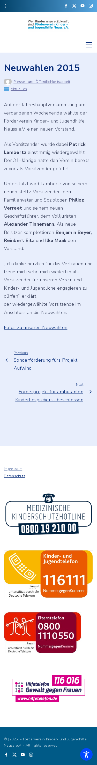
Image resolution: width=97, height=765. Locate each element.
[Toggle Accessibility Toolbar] (86, 754)
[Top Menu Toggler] (89, 45)
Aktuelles (19, 89)
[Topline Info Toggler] (5, 6)
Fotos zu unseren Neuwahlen (35, 327)
